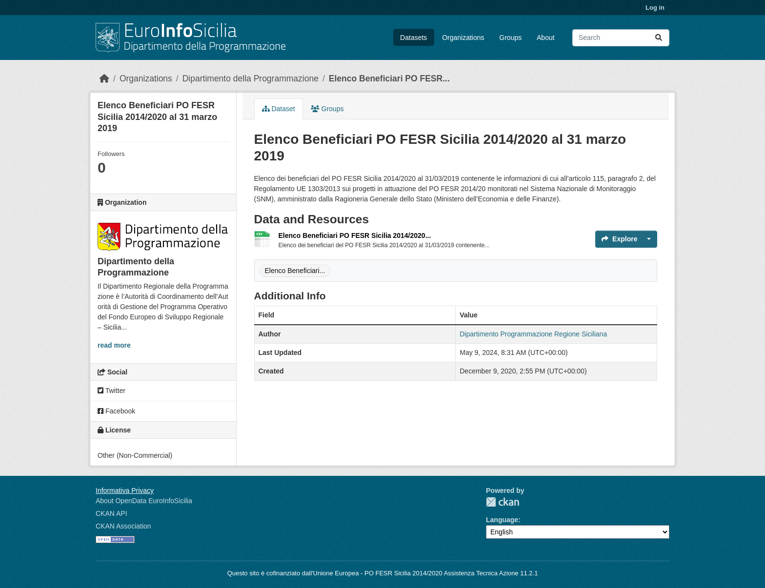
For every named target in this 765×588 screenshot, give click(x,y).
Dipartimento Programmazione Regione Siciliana (533, 334)
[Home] (104, 78)
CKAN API (111, 513)
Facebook (116, 411)
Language (502, 520)
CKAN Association (123, 526)
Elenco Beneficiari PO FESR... (389, 78)
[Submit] (658, 37)
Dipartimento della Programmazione (250, 78)
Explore (619, 239)
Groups (510, 37)
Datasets (413, 37)
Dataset (278, 109)
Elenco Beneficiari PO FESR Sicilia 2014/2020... (355, 235)
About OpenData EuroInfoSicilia (144, 501)
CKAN (502, 502)
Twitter (111, 390)
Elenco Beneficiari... (295, 270)
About (546, 37)
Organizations (463, 37)
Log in (654, 7)
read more (114, 345)
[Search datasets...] (620, 37)
